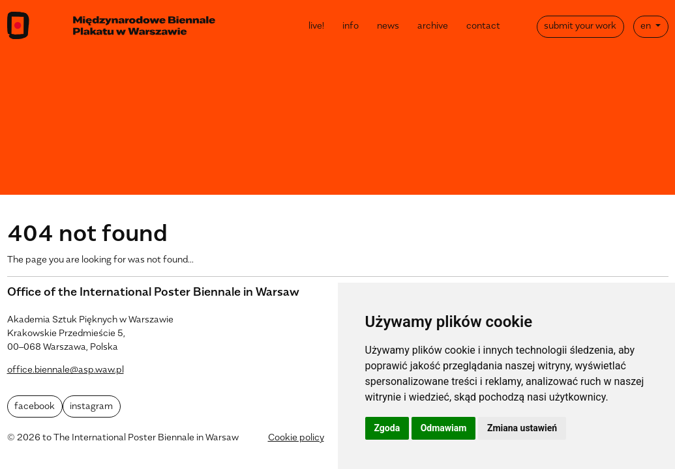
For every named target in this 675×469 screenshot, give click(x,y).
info (350, 26)
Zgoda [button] (387, 428)
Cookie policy (296, 438)
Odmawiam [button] (444, 428)
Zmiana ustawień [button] (522, 428)
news (388, 26)
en (646, 26)
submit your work (580, 26)
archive (432, 26)
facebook (34, 407)
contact (483, 26)
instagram (91, 407)
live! (316, 26)
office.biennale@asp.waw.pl (65, 370)
